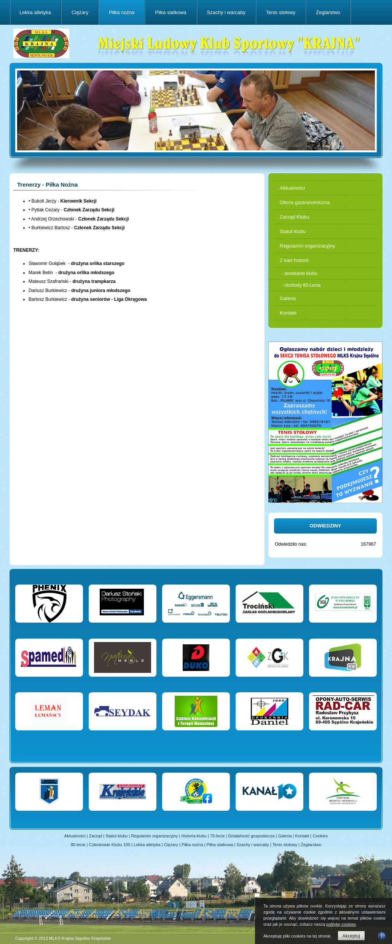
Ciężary (80, 12)
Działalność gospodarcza (251, 836)
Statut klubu (293, 231)
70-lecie (217, 836)
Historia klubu (194, 836)
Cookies (320, 836)
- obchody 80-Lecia (301, 285)
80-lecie (78, 844)
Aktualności (292, 188)
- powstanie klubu (299, 273)
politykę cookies (341, 924)
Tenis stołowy (280, 12)
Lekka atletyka (35, 12)
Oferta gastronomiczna (305, 202)
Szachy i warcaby (226, 12)
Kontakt (288, 313)
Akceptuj (351, 936)
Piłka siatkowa (170, 12)
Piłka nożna (121, 12)
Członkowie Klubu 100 (109, 844)
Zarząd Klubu (294, 217)
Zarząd (95, 836)
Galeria (288, 298)
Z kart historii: (294, 260)
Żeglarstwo (328, 12)
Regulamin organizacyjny (307, 246)
